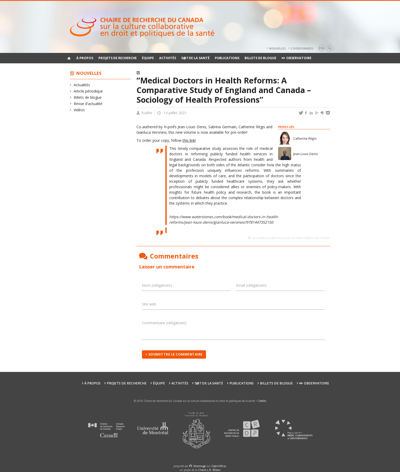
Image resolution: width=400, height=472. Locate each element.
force (199, 466)
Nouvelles (277, 48)
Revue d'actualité (88, 103)
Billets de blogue (260, 58)
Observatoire (296, 58)
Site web (149, 304)
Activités (167, 58)
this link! (189, 140)
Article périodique (88, 91)
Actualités (82, 84)
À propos (84, 58)
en (321, 48)
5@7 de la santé (195, 58)
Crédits (262, 401)
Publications (227, 58)
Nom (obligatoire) (157, 285)
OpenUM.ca (218, 466)
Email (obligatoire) (251, 285)
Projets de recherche (117, 58)
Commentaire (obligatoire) (164, 322)
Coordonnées (302, 48)
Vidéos (79, 109)
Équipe (148, 58)
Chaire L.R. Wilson (209, 470)
